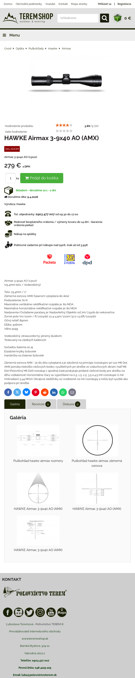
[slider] (64, 125)
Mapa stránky (79, 4)
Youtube (50, 4)
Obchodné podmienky (29, 4)
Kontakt (63, 4)
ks (12, 178)
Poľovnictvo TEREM (48, 624)
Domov (8, 4)
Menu (10, 35)
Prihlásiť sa (104, 4)
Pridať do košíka (41, 178)
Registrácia (124, 4)
